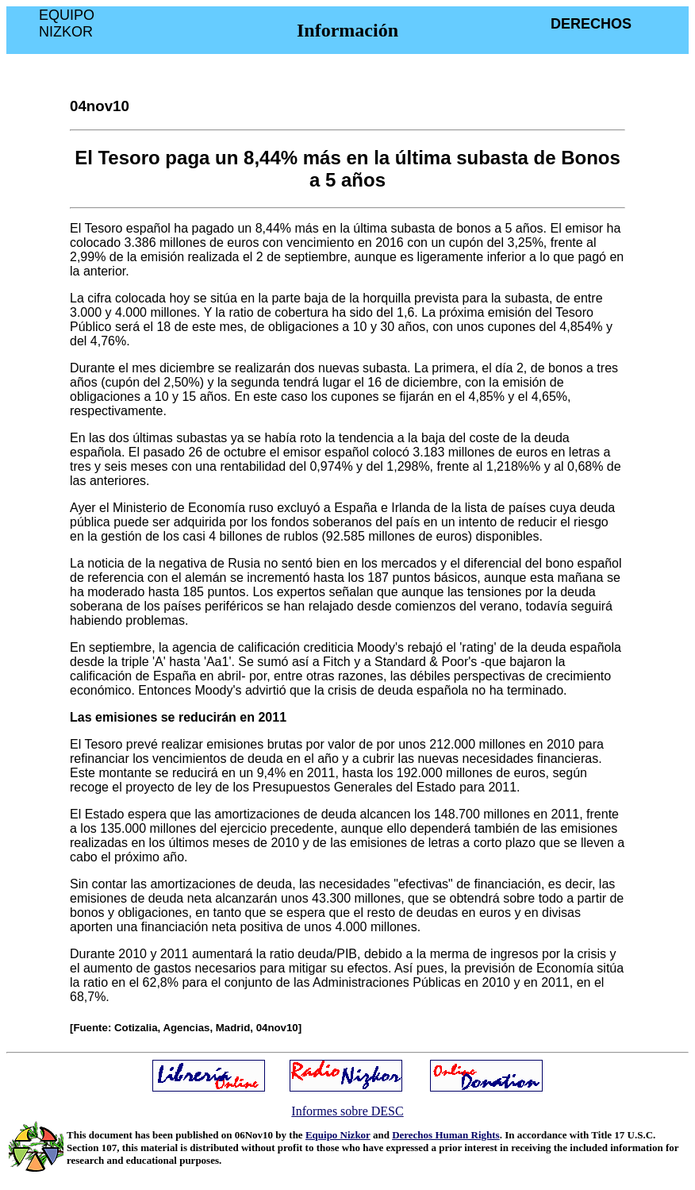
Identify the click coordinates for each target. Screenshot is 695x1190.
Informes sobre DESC (347, 1111)
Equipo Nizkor (338, 1135)
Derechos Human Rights (446, 1135)
